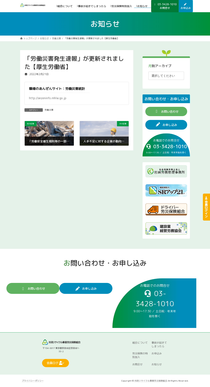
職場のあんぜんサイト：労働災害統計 (57, 88)
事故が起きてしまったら (159, 344)
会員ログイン (206, 207)
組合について (140, 342)
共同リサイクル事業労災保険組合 (150, 380)
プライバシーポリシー (33, 380)
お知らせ (157, 364)
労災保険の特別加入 (140, 355)
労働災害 (49, 109)
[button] (166, 111)
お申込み (157, 353)
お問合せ (137, 364)
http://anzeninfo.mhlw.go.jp (47, 98)
